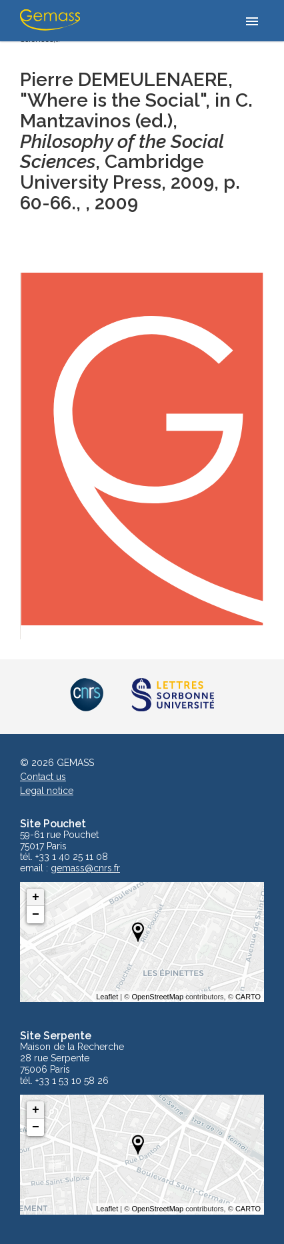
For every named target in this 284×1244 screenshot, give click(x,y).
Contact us (43, 776)
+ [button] (35, 897)
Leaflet (107, 997)
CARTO (248, 997)
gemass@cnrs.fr (85, 868)
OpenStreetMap (157, 997)
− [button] (35, 915)
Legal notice (46, 790)
